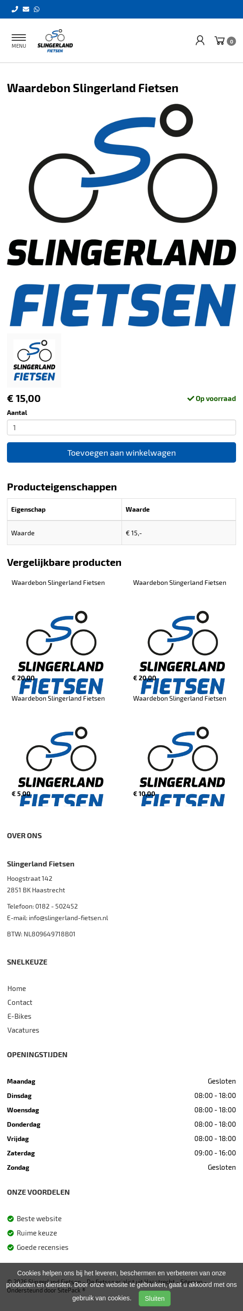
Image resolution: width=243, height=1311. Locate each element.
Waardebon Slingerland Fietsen (58, 582)
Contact (19, 1002)
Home (16, 988)
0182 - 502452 (56, 906)
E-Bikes (19, 1016)
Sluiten (155, 1298)
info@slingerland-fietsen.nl (68, 918)
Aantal (17, 412)
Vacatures (23, 1030)
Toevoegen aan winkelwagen (121, 452)
